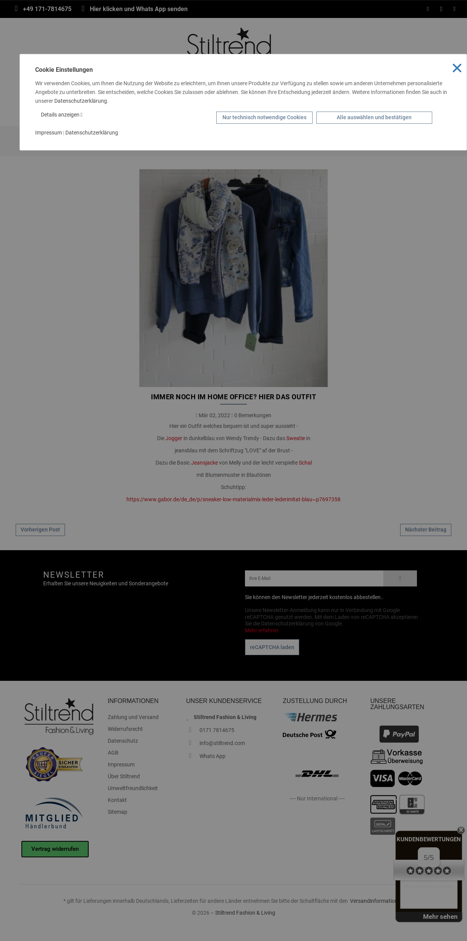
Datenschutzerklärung (80, 101)
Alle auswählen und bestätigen (374, 117)
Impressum (48, 133)
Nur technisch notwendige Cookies (264, 117)
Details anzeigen (62, 115)
